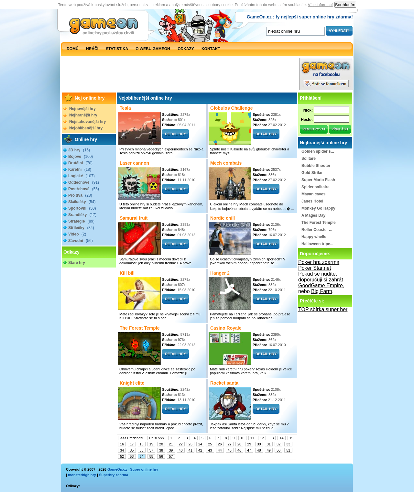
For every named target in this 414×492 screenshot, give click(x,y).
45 (230, 450)
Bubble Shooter (315, 165)
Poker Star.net (314, 268)
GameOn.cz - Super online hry (132, 469)
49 (269, 450)
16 (122, 444)
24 (200, 444)
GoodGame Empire (320, 285)
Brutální (80, 163)
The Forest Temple (318, 222)
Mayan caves (313, 194)
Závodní (80, 240)
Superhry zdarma (113, 475)
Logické (81, 176)
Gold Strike (311, 172)
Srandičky (82, 215)
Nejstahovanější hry (87, 121)
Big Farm (321, 291)
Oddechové (83, 182)
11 (252, 438)
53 (132, 456)
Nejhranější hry (83, 115)
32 (278, 444)
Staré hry (76, 262)
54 (142, 456)
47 (249, 450)
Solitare (308, 158)
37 (151, 450)
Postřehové (83, 189)
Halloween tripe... (317, 244)
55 (151, 456)
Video (77, 234)
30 (259, 444)
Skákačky (81, 202)
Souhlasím (345, 4)
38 (161, 450)
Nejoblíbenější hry (86, 128)
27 (230, 444)
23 (190, 444)
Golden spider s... (317, 151)
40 (181, 450)
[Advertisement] (180, 75)
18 (142, 444)
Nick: (308, 110)
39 (171, 450)
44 (220, 450)
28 (239, 444)
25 (210, 444)
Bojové (80, 156)
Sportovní (82, 208)
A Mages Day (313, 215)
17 (132, 444)
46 (239, 450)
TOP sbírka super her (322, 309)
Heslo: (307, 119)
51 (288, 450)
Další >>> (156, 438)
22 (181, 444)
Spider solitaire (315, 187)
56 (161, 456)
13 (272, 438)
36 (142, 450)
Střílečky (81, 227)
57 (171, 456)
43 (210, 450)
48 (259, 450)
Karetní (79, 169)
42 (200, 450)
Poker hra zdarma (318, 262)
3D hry (79, 150)
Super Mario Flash (318, 180)
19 (151, 444)
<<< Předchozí (131, 438)
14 (281, 438)
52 (122, 456)
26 (220, 444)
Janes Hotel (312, 201)
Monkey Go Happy (318, 208)
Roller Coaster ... (316, 229)
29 (249, 444)
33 (288, 444)
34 (122, 450)
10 (242, 438)
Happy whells (313, 237)
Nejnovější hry (82, 108)
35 (132, 450)
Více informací (320, 5)
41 (190, 450)
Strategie (81, 221)
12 (262, 438)
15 (291, 438)
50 (278, 450)
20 (161, 444)
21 (171, 444)
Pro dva (80, 195)
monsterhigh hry (82, 475)
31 (269, 444)
